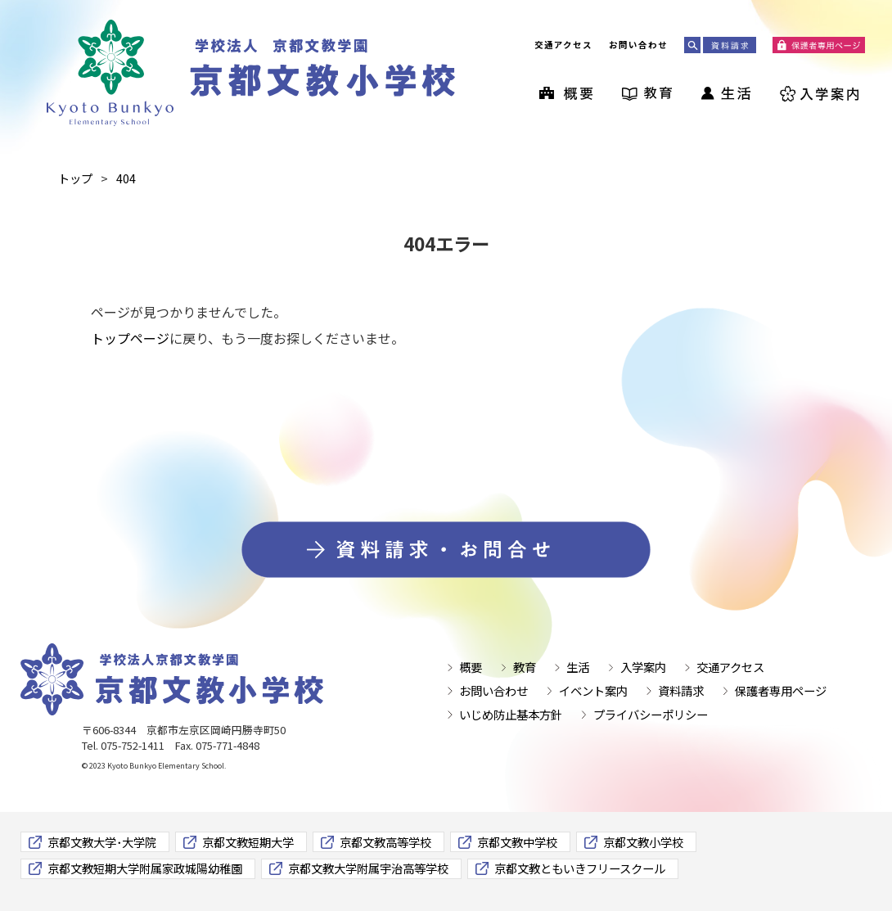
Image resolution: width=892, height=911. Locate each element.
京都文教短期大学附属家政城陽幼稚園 (144, 868)
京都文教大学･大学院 (101, 841)
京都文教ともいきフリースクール (579, 868)
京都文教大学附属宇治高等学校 (368, 868)
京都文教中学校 (517, 841)
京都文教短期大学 (248, 841)
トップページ (130, 338)
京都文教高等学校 (385, 841)
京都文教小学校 (643, 841)
